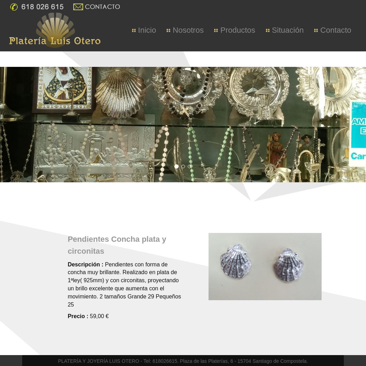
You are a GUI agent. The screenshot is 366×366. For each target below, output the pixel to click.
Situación (285, 30)
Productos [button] (234, 30)
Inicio (144, 30)
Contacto (332, 30)
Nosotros (185, 30)
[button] (7, 183)
